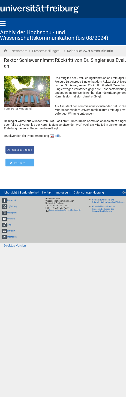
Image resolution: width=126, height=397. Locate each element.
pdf (57, 136)
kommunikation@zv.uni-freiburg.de (65, 210)
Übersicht (10, 192)
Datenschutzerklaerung (88, 192)
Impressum (62, 192)
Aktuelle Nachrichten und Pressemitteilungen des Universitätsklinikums (103, 209)
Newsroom (19, 51)
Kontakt (47, 192)
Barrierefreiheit (29, 192)
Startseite (5, 50)
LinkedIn (11, 231)
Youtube (11, 219)
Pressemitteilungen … (47, 51)
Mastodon (12, 237)
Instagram (12, 213)
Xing (9, 225)
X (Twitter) (12, 206)
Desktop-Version (15, 245)
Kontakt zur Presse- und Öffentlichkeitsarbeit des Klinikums (108, 201)
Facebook (11, 200)
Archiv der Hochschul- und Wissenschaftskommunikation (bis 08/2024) (54, 35)
